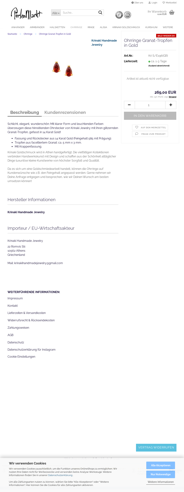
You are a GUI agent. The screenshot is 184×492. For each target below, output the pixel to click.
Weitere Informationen (161, 481)
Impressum (15, 300)
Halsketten (57, 27)
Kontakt (13, 308)
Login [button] (153, 2)
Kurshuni (151, 27)
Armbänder (37, 27)
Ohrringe (76, 27)
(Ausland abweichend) (158, 68)
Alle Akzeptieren (160, 465)
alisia (103, 27)
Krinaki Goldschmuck (126, 27)
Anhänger (17, 27)
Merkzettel (169, 2)
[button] (129, 107)
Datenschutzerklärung (60, 475)
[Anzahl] (150, 107)
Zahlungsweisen (18, 330)
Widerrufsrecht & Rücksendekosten (31, 323)
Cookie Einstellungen (21, 359)
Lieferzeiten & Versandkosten (27, 315)
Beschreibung (24, 114)
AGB (10, 337)
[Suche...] (56, 12)
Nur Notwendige (161, 474)
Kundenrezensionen (65, 114)
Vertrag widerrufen (156, 450)
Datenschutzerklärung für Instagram (32, 352)
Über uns (137, 2)
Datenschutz (16, 344)
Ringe (91, 27)
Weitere (168, 27)
